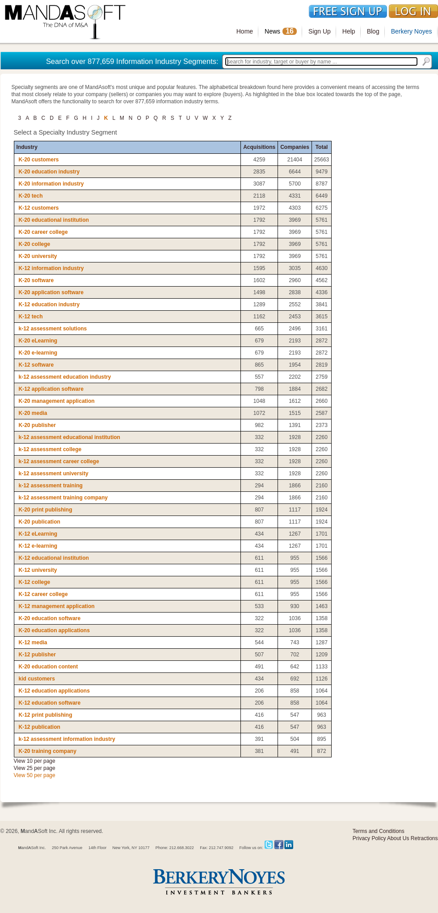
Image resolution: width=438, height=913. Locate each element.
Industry (27, 147)
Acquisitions (259, 147)
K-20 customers (39, 159)
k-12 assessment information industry (67, 739)
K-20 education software (50, 618)
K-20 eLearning (38, 341)
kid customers (37, 679)
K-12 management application (57, 606)
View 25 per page (34, 768)
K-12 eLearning (38, 534)
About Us (398, 838)
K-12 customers (39, 208)
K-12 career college (43, 594)
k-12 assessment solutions (53, 328)
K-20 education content (48, 667)
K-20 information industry (51, 184)
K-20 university (38, 256)
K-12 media (33, 642)
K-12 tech (31, 316)
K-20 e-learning (38, 353)
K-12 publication (39, 727)
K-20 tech (31, 196)
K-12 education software (50, 703)
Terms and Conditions (378, 831)
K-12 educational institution (54, 558)
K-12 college (35, 582)
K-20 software (36, 280)
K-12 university (38, 570)
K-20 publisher (37, 425)
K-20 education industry (49, 172)
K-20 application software (51, 292)
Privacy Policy (369, 838)
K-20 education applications (54, 630)
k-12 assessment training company (63, 498)
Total (322, 147)
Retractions (424, 838)
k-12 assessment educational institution (69, 437)
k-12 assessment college (50, 449)
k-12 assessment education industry (65, 377)
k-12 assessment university (53, 473)
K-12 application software (51, 389)
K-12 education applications (54, 691)
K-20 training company (47, 751)
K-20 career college (43, 232)
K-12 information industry (51, 268)
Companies (294, 147)
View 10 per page (34, 761)
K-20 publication (39, 522)
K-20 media (33, 413)
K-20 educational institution (54, 220)
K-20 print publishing (45, 510)
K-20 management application (57, 401)
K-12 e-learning (38, 546)
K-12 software (36, 365)
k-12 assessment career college (59, 461)
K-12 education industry (49, 304)
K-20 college (35, 244)
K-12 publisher (37, 654)
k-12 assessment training (51, 485)
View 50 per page (34, 775)
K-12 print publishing (45, 715)
